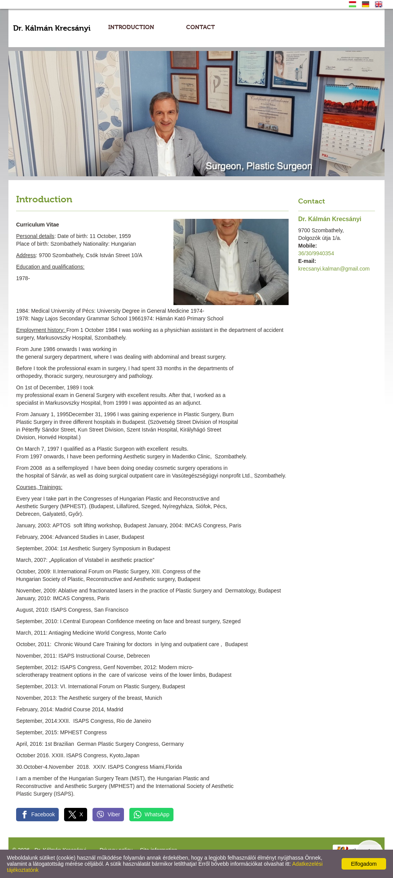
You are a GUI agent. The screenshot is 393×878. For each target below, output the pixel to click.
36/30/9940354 (316, 253)
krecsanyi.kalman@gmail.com (334, 269)
